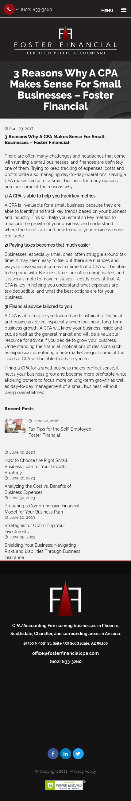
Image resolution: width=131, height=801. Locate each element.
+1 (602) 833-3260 (28, 9)
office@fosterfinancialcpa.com (65, 653)
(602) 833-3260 (66, 661)
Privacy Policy (83, 771)
